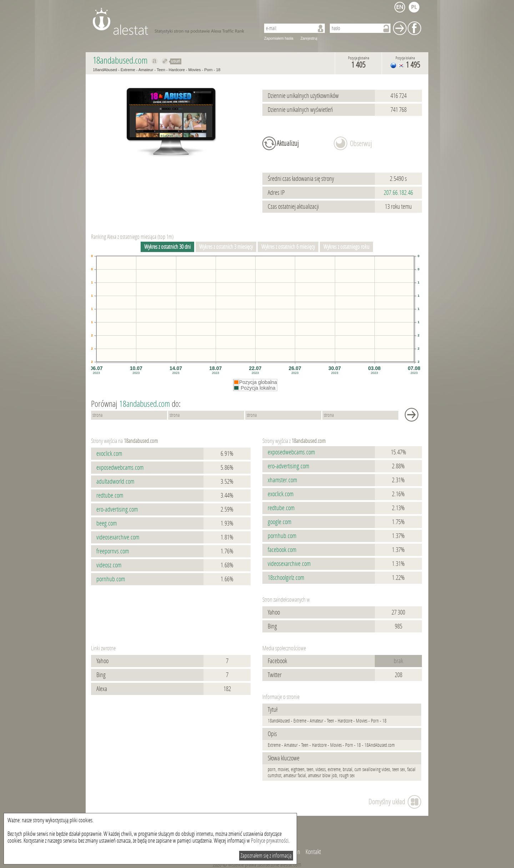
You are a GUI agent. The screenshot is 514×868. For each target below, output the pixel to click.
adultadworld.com (115, 481)
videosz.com (108, 565)
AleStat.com (172, 21)
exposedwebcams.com (119, 468)
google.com (279, 522)
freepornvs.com (112, 551)
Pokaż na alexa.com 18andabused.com (154, 61)
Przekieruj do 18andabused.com (165, 61)
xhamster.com (282, 480)
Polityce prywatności (269, 840)
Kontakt (313, 852)
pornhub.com (110, 579)
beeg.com (106, 523)
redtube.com (109, 495)
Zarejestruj (309, 38)
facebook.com (282, 550)
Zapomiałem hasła (278, 38)
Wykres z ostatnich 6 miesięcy (288, 246)
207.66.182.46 (398, 193)
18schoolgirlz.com (286, 578)
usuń (175, 61)
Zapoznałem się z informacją (266, 855)
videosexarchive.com (117, 537)
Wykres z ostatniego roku (346, 246)
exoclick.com (109, 454)
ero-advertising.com (117, 509)
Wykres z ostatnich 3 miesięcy (226, 246)
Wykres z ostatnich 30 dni (167, 246)
